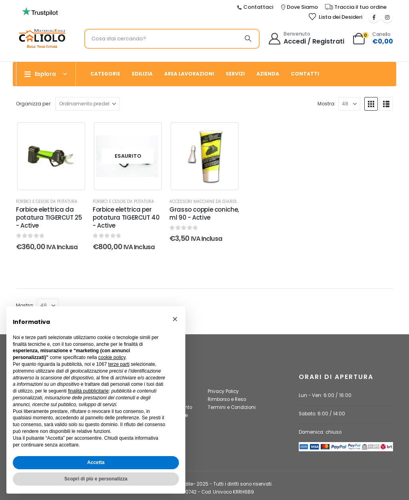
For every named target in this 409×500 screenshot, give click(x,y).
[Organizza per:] (87, 104)
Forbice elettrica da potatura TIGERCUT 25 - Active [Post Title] (49, 217)
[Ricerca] (248, 39)
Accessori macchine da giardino (205, 201)
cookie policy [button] (111, 357)
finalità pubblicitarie (88, 391)
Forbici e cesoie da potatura (46, 201)
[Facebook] (373, 17)
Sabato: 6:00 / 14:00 (322, 414)
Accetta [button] (95, 462)
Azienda (267, 73)
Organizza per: (34, 103)
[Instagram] (387, 17)
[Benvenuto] (307, 39)
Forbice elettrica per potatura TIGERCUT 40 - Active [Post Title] (126, 217)
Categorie (105, 73)
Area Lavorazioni (189, 73)
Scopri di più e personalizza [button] (95, 479)
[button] (371, 104)
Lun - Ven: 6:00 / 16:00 (325, 395)
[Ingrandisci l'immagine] (42, 31)
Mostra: (327, 103)
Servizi (235, 73)
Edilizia (142, 73)
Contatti (305, 73)
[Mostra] (349, 104)
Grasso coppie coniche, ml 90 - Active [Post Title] (204, 213)
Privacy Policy (223, 391)
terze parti (118, 364)
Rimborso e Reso (227, 399)
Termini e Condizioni (232, 407)
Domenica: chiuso (320, 432)
